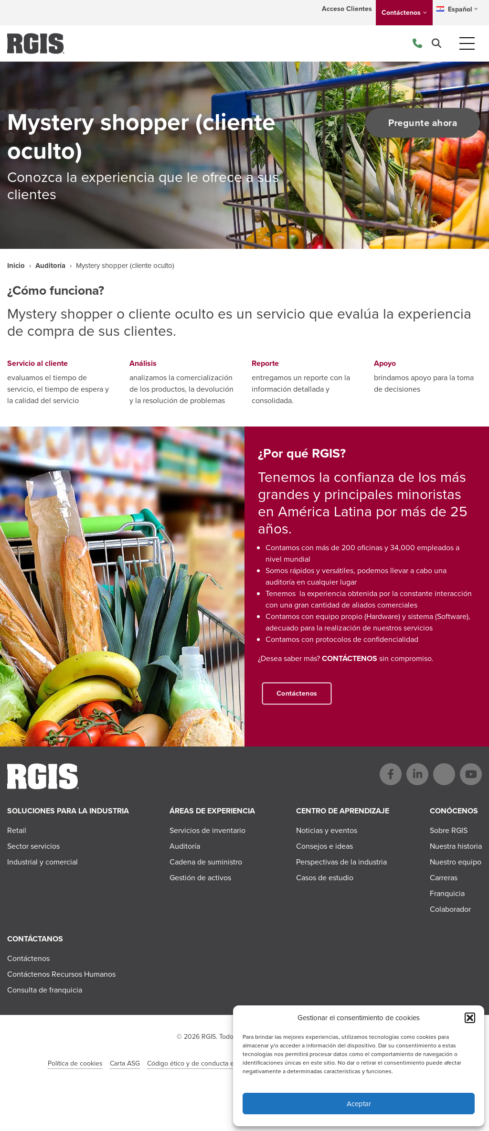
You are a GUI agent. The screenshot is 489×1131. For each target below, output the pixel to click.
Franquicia (447, 893)
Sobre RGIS (449, 830)
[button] (470, 1018)
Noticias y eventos (326, 830)
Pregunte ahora (420, 122)
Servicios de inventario (207, 830)
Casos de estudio (324, 877)
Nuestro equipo (455, 861)
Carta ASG (125, 1063)
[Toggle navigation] (467, 43)
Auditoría (50, 265)
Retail (16, 830)
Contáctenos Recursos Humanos (61, 974)
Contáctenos (401, 13)
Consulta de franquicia (44, 989)
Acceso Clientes (347, 9)
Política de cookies (75, 1063)
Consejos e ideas (324, 846)
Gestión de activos (200, 877)
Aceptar (359, 1104)
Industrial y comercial (42, 861)
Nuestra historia (456, 846)
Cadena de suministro (206, 861)
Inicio (16, 265)
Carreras (443, 877)
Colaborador (450, 909)
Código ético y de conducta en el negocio (209, 1063)
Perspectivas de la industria (341, 861)
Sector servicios (33, 846)
